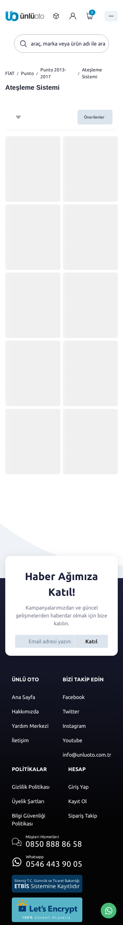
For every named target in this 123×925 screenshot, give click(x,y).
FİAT (9, 73)
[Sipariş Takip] (90, 816)
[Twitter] (87, 711)
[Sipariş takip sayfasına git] (56, 16)
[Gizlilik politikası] (33, 787)
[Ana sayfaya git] (25, 15)
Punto (27, 73)
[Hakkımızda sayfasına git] (31, 711)
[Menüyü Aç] (111, 16)
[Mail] (87, 755)
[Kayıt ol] (90, 801)
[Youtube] (87, 740)
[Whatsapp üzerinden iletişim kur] (47, 860)
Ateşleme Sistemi (92, 73)
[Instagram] (87, 726)
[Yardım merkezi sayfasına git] (31, 726)
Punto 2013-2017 (53, 73)
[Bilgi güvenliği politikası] (33, 819)
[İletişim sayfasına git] (31, 740)
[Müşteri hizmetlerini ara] (47, 842)
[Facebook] (87, 697)
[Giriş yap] (73, 16)
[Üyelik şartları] (33, 801)
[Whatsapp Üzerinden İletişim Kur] (108, 910)
